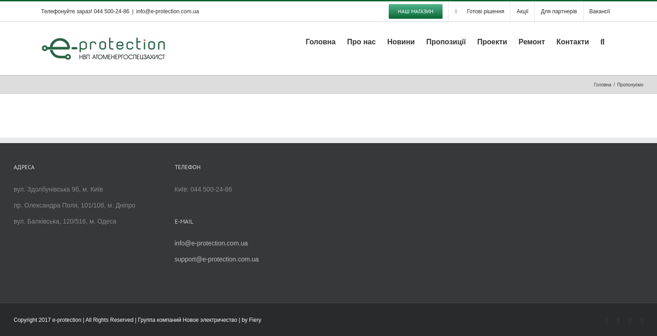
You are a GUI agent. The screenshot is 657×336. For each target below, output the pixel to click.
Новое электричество (210, 320)
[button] (602, 41)
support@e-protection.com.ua (217, 259)
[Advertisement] (409, 223)
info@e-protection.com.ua (167, 11)
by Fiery (251, 320)
